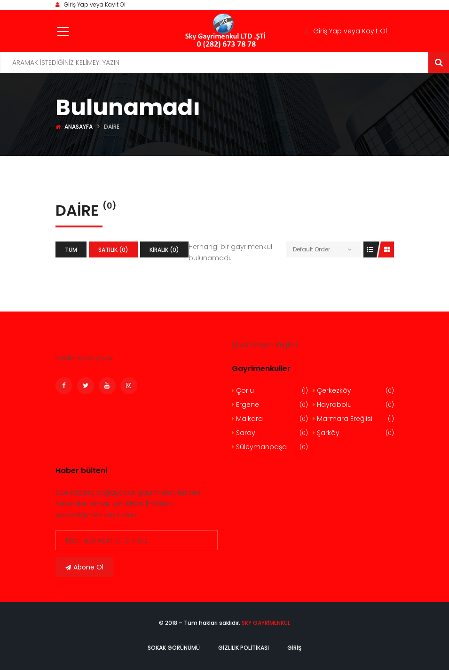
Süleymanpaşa (270, 447)
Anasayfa (78, 127)
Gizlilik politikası (243, 648)
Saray (270, 433)
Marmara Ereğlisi (353, 419)
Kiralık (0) (164, 250)
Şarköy (353, 433)
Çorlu (270, 391)
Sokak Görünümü (174, 648)
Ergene (270, 405)
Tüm (71, 250)
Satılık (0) (113, 250)
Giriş (294, 648)
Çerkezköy (353, 391)
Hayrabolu (353, 405)
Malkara (270, 419)
